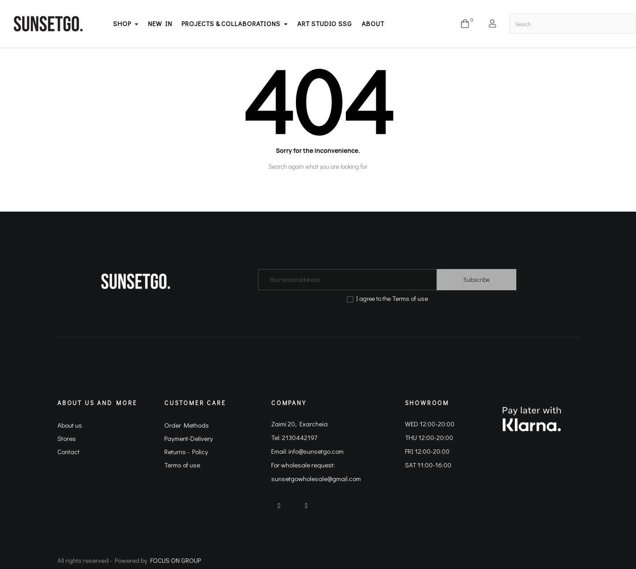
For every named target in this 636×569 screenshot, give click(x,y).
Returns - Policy (186, 451)
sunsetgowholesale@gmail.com (316, 478)
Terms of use (410, 298)
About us (69, 425)
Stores (66, 438)
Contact (68, 451)
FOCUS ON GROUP (175, 560)
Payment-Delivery (188, 438)
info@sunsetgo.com (316, 451)
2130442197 (299, 437)
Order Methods (186, 425)
